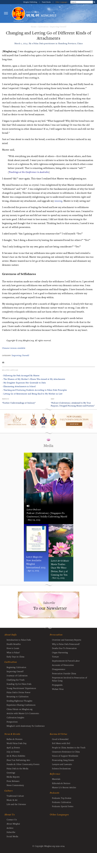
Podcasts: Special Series (62, 806)
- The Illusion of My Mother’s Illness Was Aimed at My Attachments (33, 379)
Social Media (12, 836)
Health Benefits (14, 644)
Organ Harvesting (60, 652)
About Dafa (10, 634)
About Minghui (13, 823)
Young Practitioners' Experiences (21, 688)
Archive (10, 828)
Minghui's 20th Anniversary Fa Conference (26, 725)
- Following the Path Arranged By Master (21, 375)
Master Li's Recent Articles (64, 787)
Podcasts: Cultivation (61, 802)
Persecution (56, 634)
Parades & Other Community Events (23, 764)
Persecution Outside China (64, 673)
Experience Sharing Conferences (21, 704)
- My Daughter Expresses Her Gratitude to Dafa (24, 382)
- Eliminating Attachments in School (19, 386)
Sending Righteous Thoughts (19, 700)
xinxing (58, 200)
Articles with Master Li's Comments (23, 713)
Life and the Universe (16, 804)
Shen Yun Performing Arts (18, 760)
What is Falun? (13, 652)
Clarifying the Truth (16, 679)
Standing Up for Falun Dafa (19, 683)
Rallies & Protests (14, 739)
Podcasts (54, 792)
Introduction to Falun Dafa (19, 639)
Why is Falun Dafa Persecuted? (66, 644)
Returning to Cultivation (17, 696)
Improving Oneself (58, 26)
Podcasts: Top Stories (61, 798)
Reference (55, 773)
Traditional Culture (15, 795)
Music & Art (12, 800)
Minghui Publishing (30, 2)
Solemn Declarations (61, 768)
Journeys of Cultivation (17, 675)
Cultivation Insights (15, 717)
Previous (5, 399)
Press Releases (13, 781)
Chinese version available (13, 348)
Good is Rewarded (60, 739)
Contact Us (12, 819)
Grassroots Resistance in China (66, 751)
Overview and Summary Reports (66, 639)
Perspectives (12, 721)
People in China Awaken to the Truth (68, 747)
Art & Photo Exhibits (16, 755)
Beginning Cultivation (16, 667)
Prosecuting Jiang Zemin (63, 760)
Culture (8, 790)
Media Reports (13, 776)
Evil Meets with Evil (61, 743)
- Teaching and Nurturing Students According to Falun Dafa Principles (34, 389)
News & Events (12, 734)
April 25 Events (13, 747)
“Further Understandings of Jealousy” (19, 402)
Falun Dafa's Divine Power (18, 692)
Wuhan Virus (58, 689)
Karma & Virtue (58, 734)
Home (33, 26)
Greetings (11, 772)
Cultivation (43, 26)
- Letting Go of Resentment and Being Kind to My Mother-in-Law (32, 393)
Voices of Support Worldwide (65, 755)
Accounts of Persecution (63, 665)
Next (52, 399)
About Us (9, 814)
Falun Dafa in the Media (17, 768)
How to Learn (13, 648)
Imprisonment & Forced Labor (66, 660)
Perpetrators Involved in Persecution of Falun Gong (69, 679)
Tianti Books (46, 2)
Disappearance (58, 669)
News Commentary (15, 785)
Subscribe (11, 832)
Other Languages (61, 2)
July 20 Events (13, 751)
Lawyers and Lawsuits (62, 764)
